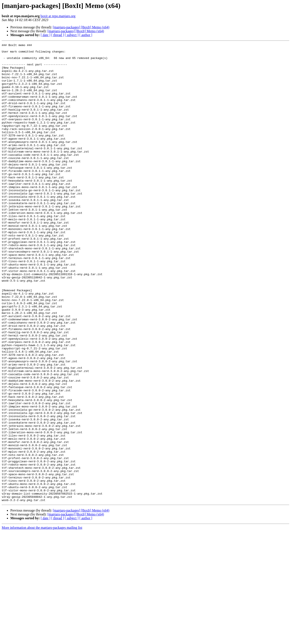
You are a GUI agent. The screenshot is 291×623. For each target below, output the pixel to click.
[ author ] (85, 35)
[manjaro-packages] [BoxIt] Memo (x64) (81, 27)
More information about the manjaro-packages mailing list (42, 619)
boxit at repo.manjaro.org (57, 16)
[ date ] (45, 35)
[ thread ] (57, 35)
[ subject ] (72, 35)
